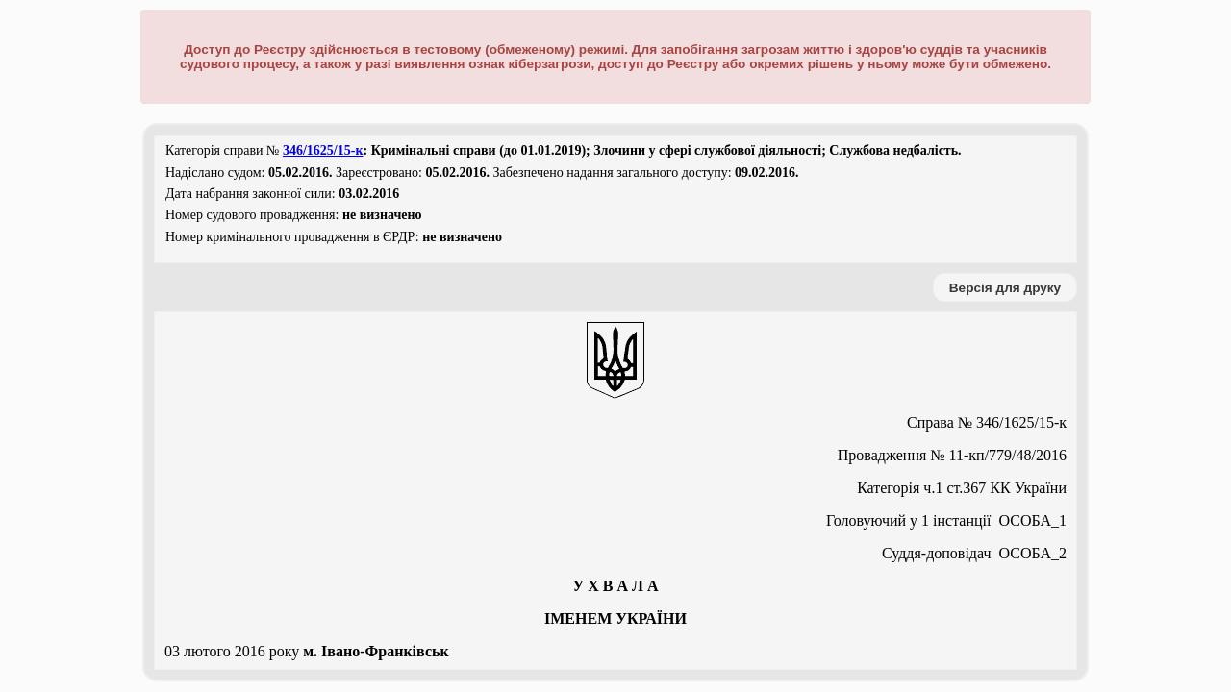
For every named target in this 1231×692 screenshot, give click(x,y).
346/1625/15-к (323, 150)
